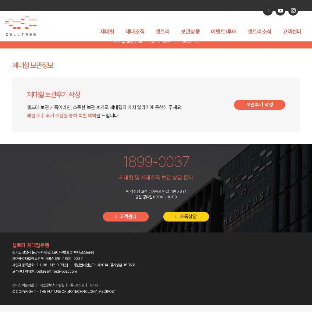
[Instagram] (293, 11)
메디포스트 (76, 292)
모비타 (94, 292)
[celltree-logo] (24, 26)
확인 (64, 272)
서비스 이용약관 (23, 292)
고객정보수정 (163, 48)
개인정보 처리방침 (52, 292)
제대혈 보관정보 (128, 48)
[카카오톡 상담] (268, 11)
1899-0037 (73, 266)
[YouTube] (280, 11)
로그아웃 (191, 48)
